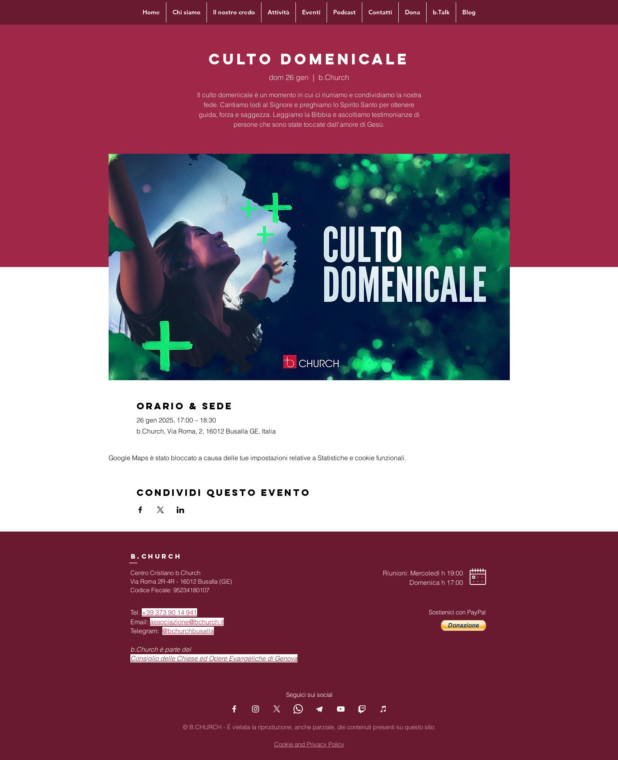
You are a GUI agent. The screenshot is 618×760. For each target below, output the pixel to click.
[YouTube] (340, 709)
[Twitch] (362, 709)
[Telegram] (319, 709)
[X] (277, 709)
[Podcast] (383, 709)
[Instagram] (255, 709)
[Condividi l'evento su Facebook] (140, 510)
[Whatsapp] (298, 709)
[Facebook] (234, 709)
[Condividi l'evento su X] (160, 510)
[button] (463, 625)
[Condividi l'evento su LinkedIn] (180, 510)
